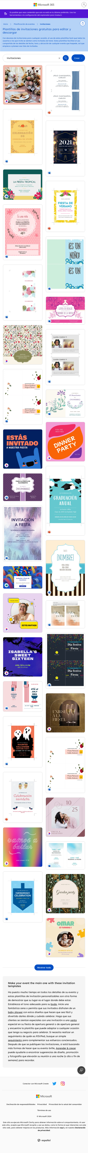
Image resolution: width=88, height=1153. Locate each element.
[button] (82, 23)
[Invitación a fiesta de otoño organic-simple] (22, 137)
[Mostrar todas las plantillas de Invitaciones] (44, 967)
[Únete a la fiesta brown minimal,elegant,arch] (65, 713)
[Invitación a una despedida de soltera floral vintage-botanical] (65, 311)
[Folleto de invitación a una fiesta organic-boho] (22, 534)
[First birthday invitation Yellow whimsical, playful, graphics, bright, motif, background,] (65, 937)
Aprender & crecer (66, 1048)
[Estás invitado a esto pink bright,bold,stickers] (22, 613)
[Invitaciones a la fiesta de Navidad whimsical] (22, 797)
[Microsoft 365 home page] (44, 5)
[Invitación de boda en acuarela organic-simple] (65, 855)
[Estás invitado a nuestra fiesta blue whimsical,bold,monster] (22, 449)
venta (73, 1020)
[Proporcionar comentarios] (81, 1070)
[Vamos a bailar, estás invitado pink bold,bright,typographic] (22, 847)
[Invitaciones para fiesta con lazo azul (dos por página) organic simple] (65, 90)
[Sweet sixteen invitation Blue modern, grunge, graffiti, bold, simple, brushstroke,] (22, 657)
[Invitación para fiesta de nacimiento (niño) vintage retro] (65, 568)
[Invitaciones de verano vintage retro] (65, 206)
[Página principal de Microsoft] (44, 1096)
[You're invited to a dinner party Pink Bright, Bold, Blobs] (65, 441)
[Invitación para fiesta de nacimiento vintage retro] (22, 487)
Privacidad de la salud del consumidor (65, 1104)
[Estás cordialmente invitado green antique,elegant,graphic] (22, 345)
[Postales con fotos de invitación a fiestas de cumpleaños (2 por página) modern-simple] (65, 357)
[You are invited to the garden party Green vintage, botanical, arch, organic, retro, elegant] (65, 893)
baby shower (15, 1012)
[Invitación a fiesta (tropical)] (22, 184)
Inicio (5, 24)
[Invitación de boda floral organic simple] (65, 765)
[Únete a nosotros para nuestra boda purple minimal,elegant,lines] (65, 817)
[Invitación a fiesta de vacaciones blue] (22, 577)
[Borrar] (59, 58)
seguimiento (15, 1040)
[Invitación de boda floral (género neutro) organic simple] (22, 397)
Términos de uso (44, 1110)
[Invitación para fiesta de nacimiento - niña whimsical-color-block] (22, 232)
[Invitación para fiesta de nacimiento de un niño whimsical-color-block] (65, 264)
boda (54, 1004)
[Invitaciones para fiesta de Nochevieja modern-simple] (65, 149)
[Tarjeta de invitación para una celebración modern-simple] (22, 292)
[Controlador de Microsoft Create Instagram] (63, 1084)
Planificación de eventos (24, 24)
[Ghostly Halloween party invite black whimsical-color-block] (22, 741)
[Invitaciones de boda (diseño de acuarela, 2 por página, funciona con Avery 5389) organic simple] (65, 614)
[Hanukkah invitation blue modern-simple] (22, 897)
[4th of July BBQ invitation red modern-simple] (22, 696)
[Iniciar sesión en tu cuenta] (84, 5)
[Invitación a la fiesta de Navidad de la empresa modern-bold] (65, 661)
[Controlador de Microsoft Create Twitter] (54, 1084)
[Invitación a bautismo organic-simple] (65, 404)
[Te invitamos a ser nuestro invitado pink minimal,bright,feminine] (22, 85)
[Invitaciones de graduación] (65, 501)
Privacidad (42, 1104)
